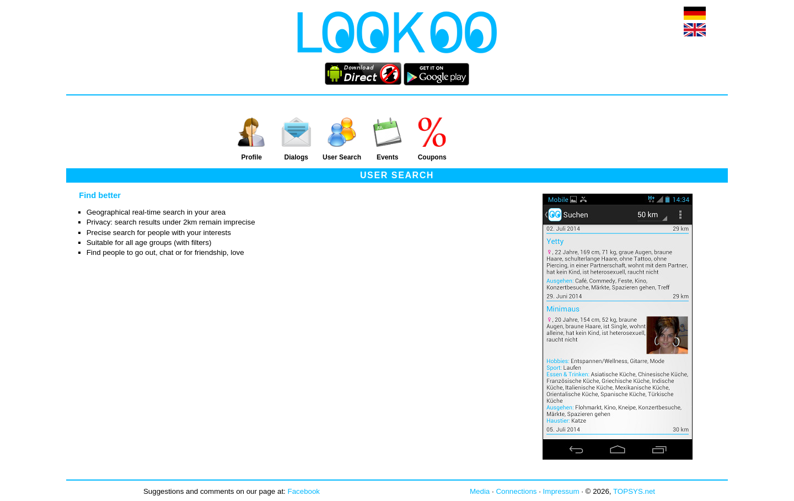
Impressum (561, 491)
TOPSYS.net (634, 491)
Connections (516, 491)
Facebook (304, 491)
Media (480, 491)
